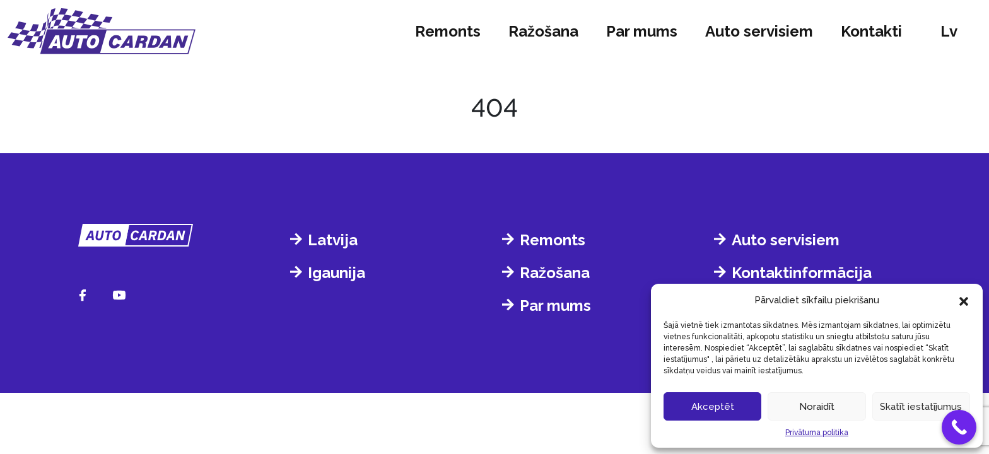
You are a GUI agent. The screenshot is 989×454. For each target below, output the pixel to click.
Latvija (333, 240)
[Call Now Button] (959, 427)
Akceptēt (712, 406)
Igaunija (336, 273)
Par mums (641, 31)
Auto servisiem (759, 31)
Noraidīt (816, 406)
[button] (963, 300)
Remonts (448, 31)
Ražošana (543, 31)
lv (948, 31)
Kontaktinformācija (802, 273)
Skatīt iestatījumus (921, 406)
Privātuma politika (816, 432)
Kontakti (871, 31)
